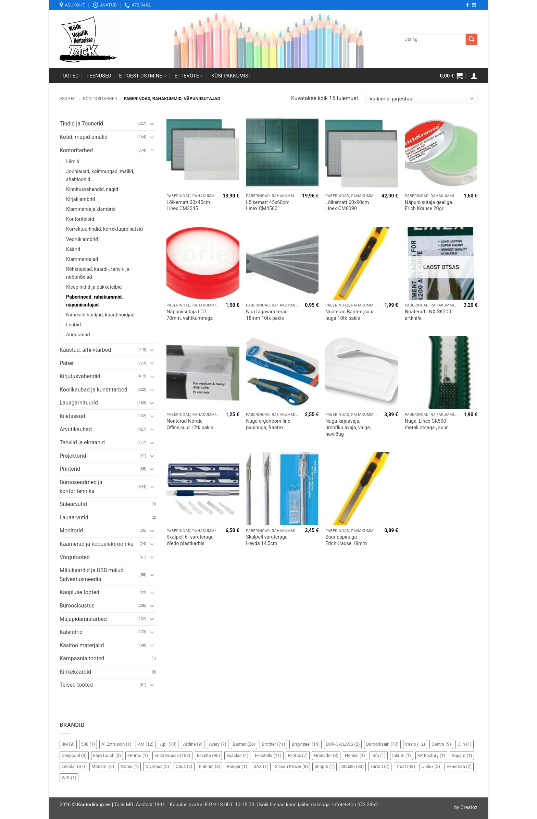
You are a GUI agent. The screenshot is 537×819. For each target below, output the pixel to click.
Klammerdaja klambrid (91, 209)
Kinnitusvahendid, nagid (92, 189)
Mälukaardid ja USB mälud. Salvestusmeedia (92, 574)
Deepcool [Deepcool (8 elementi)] (74, 755)
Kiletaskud (72, 416)
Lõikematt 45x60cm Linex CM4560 (267, 206)
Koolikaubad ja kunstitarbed (93, 389)
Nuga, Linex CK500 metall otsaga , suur (426, 424)
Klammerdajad (82, 259)
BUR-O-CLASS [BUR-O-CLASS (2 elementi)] (343, 744)
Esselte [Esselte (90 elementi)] (208, 755)
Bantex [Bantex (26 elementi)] (244, 744)
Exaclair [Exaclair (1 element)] (237, 755)
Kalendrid (71, 632)
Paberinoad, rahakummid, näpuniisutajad (94, 301)
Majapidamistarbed (83, 619)
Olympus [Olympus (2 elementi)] (157, 766)
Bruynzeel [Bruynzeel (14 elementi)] (305, 744)
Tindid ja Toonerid (81, 123)
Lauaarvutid (74, 517)
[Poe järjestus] (421, 98)
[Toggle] (152, 124)
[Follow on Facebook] (467, 5)
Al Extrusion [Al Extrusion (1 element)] (116, 744)
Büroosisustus (77, 605)
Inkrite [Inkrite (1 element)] (401, 755)
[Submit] (471, 39)
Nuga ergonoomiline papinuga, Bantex (268, 424)
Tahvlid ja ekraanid (82, 442)
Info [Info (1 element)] (379, 755)
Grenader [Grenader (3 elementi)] (326, 755)
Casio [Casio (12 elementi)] (415, 744)
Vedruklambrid (82, 239)
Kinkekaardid (75, 672)
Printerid (70, 469)
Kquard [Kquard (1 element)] (462, 755)
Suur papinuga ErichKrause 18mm (346, 540)
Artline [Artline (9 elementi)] (192, 744)
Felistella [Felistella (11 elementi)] (268, 755)
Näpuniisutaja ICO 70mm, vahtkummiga (189, 315)
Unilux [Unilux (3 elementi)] (431, 766)
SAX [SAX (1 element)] (261, 766)
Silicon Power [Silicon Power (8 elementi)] (291, 766)
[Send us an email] (474, 5)
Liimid (72, 162)
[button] (451, 75)
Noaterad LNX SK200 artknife (428, 315)
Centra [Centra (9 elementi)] (441, 744)
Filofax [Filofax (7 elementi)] (298, 755)
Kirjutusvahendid (80, 376)
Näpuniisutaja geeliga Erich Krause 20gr (428, 206)
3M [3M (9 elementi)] (68, 744)
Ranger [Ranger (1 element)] (237, 766)
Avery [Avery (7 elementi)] (217, 744)
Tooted (69, 76)
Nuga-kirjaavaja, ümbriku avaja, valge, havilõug (348, 427)
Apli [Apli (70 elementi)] (168, 744)
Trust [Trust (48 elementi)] (405, 766)
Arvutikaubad (76, 429)
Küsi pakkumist (231, 76)
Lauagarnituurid (79, 402)
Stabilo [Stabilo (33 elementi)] (352, 766)
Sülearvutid (73, 504)
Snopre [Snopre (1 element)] (324, 766)
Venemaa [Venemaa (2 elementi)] (459, 766)
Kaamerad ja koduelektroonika (97, 544)
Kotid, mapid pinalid (84, 137)
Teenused (98, 76)
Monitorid (71, 530)
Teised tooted (76, 685)
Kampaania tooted (82, 658)
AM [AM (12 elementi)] (145, 744)
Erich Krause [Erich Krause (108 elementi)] (172, 755)
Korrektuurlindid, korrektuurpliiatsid (104, 229)
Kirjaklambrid (80, 199)
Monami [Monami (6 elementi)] (102, 766)
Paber (67, 363)
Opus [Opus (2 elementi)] (184, 766)
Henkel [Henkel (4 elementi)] (355, 755)
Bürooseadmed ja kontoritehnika (81, 486)
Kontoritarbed (100, 98)
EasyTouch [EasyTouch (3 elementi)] (107, 755)
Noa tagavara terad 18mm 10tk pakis (267, 315)
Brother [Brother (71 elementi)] (273, 744)
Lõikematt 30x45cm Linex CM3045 (188, 206)
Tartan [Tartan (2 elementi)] (379, 766)
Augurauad (78, 335)
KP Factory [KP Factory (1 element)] (431, 755)
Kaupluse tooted (79, 592)
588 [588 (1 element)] (88, 744)
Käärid (73, 249)
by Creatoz (465, 807)
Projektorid (73, 456)
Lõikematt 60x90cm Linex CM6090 (347, 206)
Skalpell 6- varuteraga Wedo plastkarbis (189, 540)
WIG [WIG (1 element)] (69, 777)
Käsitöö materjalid (82, 645)
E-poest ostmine (143, 76)
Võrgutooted (75, 557)
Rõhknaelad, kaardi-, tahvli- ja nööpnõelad (97, 273)
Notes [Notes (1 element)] (130, 766)
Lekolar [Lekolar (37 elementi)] (73, 766)
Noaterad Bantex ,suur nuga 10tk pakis (349, 315)
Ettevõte (189, 76)
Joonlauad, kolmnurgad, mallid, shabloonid (100, 175)
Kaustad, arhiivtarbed (85, 350)
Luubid (73, 325)
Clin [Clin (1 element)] (465, 744)
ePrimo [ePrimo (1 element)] (137, 755)
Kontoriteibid (80, 219)
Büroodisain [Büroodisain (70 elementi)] (382, 744)
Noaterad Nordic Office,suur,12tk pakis (189, 424)
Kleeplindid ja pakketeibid (94, 287)
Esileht (68, 98)
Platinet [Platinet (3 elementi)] (210, 766)
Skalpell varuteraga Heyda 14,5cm (267, 540)
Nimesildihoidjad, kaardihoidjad (100, 315)
